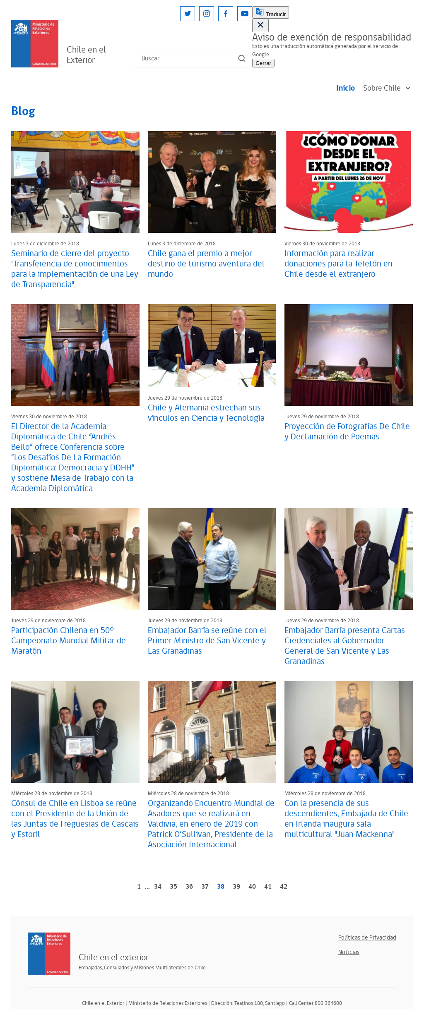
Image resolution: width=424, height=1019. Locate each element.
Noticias (348, 952)
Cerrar (263, 63)
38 (220, 887)
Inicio (345, 88)
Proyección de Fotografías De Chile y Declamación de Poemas (347, 431)
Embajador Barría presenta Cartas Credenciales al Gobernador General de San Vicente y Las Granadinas (344, 646)
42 (283, 887)
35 (173, 887)
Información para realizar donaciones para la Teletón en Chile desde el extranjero (338, 264)
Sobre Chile (388, 88)
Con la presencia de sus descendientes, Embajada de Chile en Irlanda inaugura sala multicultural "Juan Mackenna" (346, 819)
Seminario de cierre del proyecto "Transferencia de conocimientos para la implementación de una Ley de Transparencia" (74, 269)
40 (252, 887)
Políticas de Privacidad (367, 937)
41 (268, 887)
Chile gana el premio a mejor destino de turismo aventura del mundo (206, 264)
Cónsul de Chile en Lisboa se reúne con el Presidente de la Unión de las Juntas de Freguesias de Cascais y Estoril (75, 819)
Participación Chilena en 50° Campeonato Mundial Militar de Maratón (68, 640)
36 (189, 887)
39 (236, 887)
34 (157, 887)
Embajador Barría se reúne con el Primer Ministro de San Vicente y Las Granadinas (207, 640)
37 (205, 887)
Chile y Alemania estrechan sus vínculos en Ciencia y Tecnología (206, 413)
